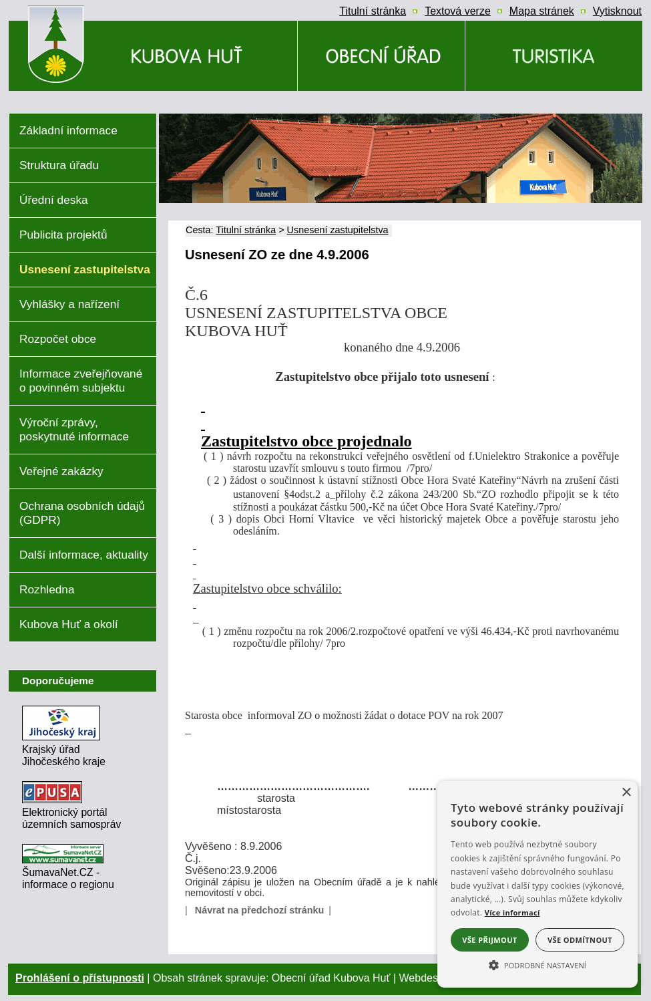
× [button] (626, 793)
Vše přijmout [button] (489, 940)
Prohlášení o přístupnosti (79, 978)
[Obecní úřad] (381, 56)
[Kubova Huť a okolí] (553, 56)
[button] (537, 964)
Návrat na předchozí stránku (259, 910)
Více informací (512, 912)
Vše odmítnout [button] (580, 940)
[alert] (537, 884)
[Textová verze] (457, 11)
